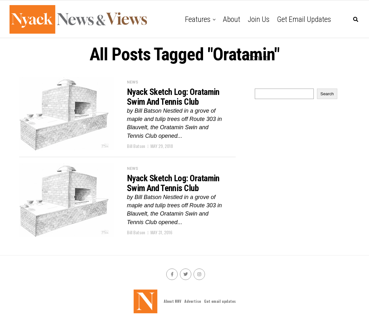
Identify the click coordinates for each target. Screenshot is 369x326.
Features (197, 19)
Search (327, 93)
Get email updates (304, 19)
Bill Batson (136, 146)
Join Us (258, 19)
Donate (257, 57)
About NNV (172, 301)
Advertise (192, 301)
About (231, 19)
